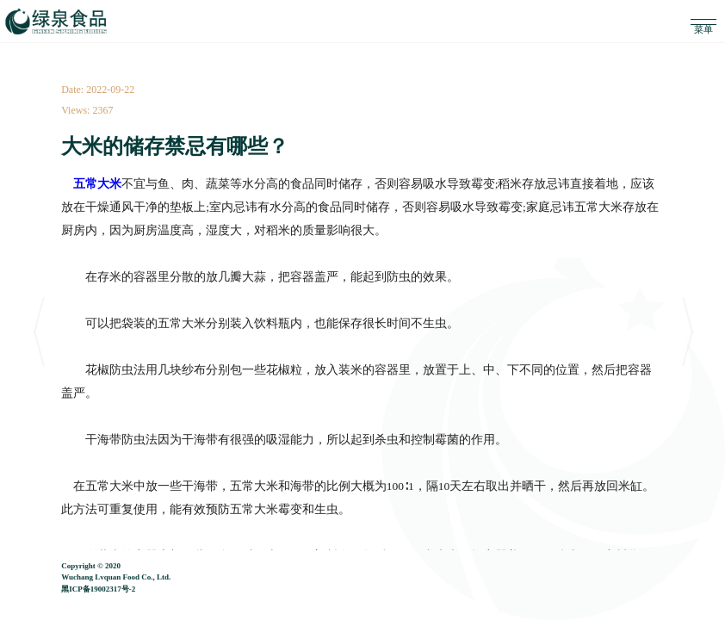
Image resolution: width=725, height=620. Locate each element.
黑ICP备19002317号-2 (98, 592)
